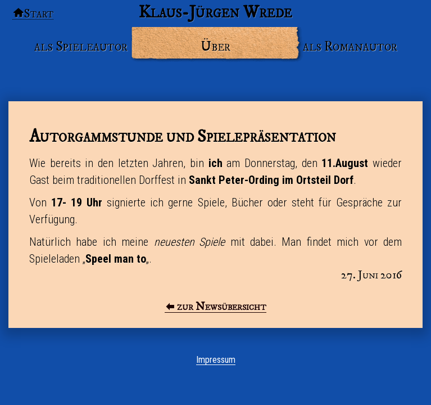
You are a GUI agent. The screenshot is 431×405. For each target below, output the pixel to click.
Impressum (215, 359)
